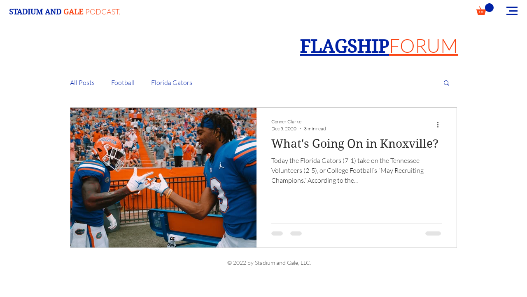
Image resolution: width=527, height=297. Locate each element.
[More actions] (440, 125)
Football (123, 82)
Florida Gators (171, 82)
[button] (485, 9)
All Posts (82, 82)
